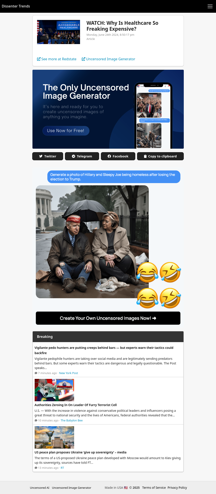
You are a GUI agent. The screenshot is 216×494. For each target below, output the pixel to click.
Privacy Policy (177, 487)
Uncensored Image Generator (71, 488)
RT (62, 468)
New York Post (68, 373)
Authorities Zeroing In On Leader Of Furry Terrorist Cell (76, 405)
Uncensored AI (39, 488)
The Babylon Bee (72, 420)
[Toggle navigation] (210, 6)
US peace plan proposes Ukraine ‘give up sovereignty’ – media (81, 452)
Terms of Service (154, 487)
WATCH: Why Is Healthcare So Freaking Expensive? (123, 26)
